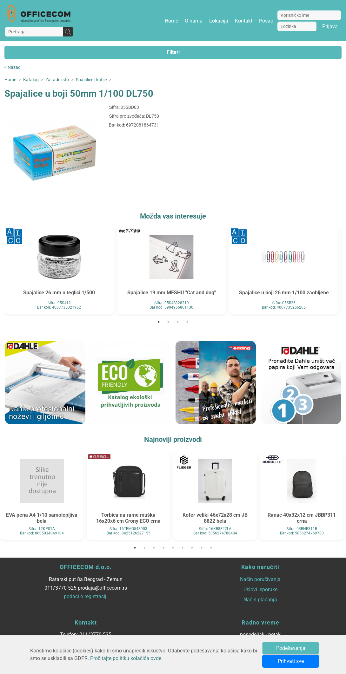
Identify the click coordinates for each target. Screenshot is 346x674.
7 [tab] (192, 548)
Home (171, 21)
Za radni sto (57, 79)
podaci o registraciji (86, 596)
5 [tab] (173, 548)
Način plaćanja (260, 600)
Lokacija (218, 21)
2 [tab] (168, 322)
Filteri (173, 52)
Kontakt (243, 21)
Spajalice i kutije (91, 79)
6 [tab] (182, 548)
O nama (194, 21)
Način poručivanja (260, 579)
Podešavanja (290, 648)
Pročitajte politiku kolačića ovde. (126, 658)
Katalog (31, 79)
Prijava (330, 26)
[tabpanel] (59, 270)
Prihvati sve (291, 661)
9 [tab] (211, 548)
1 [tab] (159, 322)
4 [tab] (187, 322)
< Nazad (12, 67)
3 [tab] (178, 322)
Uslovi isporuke (260, 589)
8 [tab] (201, 548)
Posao (266, 21)
